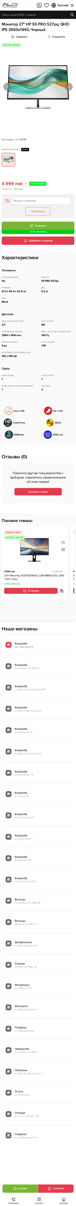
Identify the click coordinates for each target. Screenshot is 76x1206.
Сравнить (19, 36)
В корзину (31, 591)
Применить (38, 211)
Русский (59, 5)
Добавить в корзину (38, 241)
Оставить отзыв (38, 491)
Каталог (39, 1200)
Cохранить (56, 36)
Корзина (64, 1200)
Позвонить (13, 1200)
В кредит (38, 225)
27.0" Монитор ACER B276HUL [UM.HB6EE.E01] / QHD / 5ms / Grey (34, 577)
